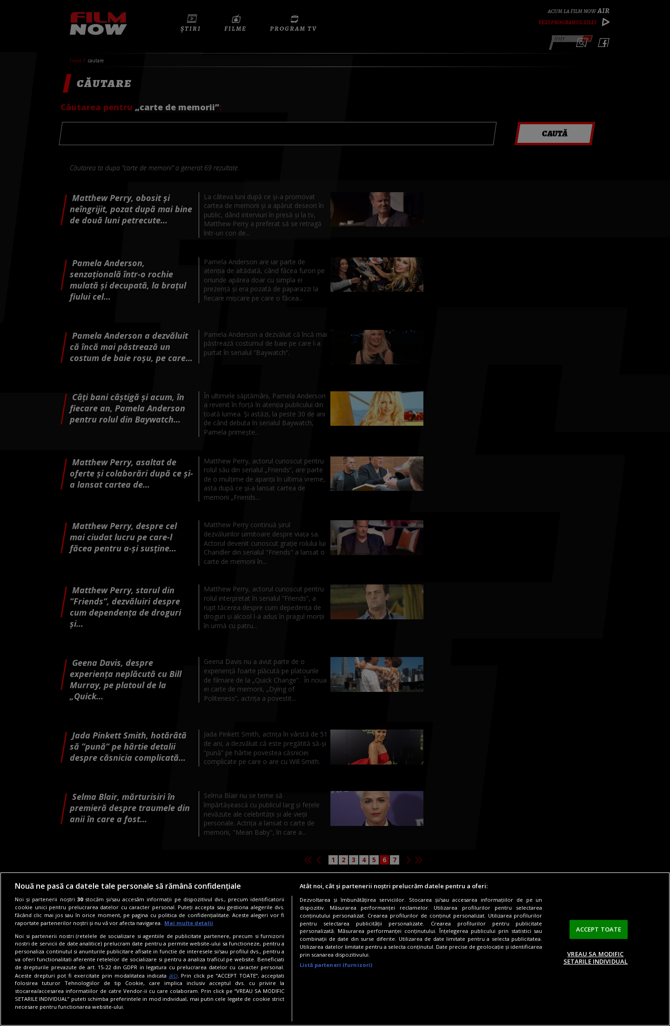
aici (173, 975)
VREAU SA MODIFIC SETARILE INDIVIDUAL (595, 958)
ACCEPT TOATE (599, 929)
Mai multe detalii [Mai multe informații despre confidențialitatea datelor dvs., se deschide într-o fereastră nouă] (188, 922)
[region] (335, 949)
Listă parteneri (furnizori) (336, 964)
